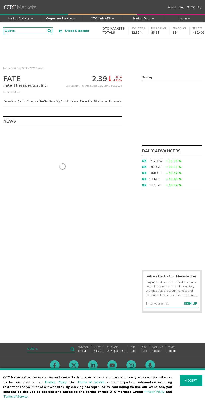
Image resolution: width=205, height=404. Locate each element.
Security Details (59, 101)
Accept (191, 381)
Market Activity (11, 68)
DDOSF (155, 167)
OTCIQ (191, 7)
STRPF (154, 179)
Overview (10, 101)
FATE (32, 68)
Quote (21, 101)
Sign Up (190, 303)
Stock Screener (74, 31)
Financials (86, 101)
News (75, 101)
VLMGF (155, 185)
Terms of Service (91, 382)
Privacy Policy (55, 382)
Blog (182, 7)
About (172, 7)
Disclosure (101, 101)
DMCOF (155, 173)
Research (115, 101)
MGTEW (156, 161)
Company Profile (37, 101)
